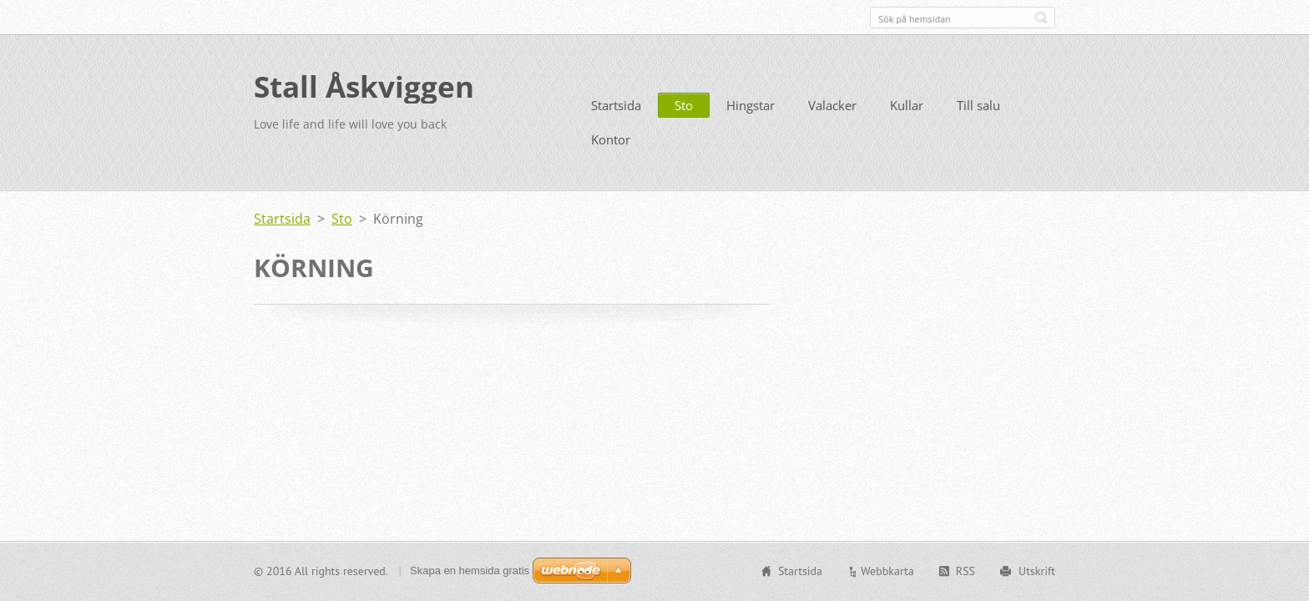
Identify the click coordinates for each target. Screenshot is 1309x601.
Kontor (610, 137)
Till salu (978, 103)
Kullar (906, 103)
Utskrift (1036, 570)
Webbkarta (887, 570)
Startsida (616, 103)
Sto (684, 103)
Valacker (832, 103)
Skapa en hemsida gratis (469, 570)
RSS (965, 570)
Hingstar (750, 103)
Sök (1041, 17)
